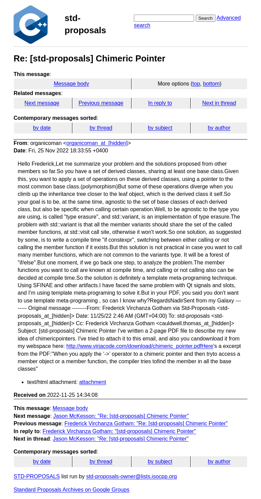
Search (205, 18)
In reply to (160, 103)
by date (42, 128)
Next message (41, 103)
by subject (160, 128)
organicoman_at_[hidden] (97, 143)
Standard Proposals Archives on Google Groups (71, 490)
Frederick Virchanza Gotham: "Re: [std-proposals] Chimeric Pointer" (146, 423)
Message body (71, 84)
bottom (211, 84)
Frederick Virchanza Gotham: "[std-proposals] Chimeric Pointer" (119, 431)
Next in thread (219, 103)
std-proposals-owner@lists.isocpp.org (131, 476)
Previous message (101, 103)
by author (219, 128)
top (196, 84)
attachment (92, 382)
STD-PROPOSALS (37, 476)
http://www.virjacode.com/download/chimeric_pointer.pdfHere (139, 346)
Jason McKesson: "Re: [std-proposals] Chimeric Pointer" (121, 416)
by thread (101, 128)
